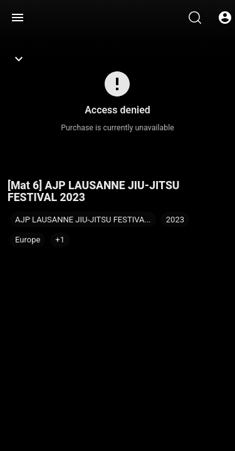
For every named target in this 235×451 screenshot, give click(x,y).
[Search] (195, 18)
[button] (60, 239)
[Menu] (18, 18)
